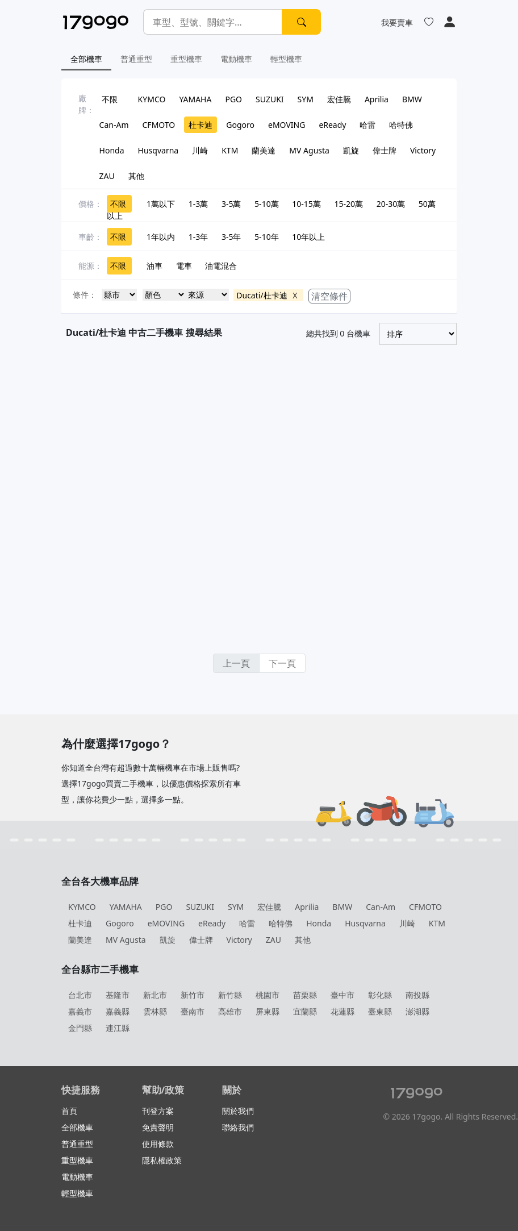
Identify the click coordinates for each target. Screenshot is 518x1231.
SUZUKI (270, 99)
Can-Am (114, 124)
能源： (90, 265)
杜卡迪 (200, 124)
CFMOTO (159, 124)
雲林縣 (155, 1011)
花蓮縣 (342, 1011)
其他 (136, 175)
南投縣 (417, 994)
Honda (111, 150)
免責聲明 (158, 1127)
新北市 (155, 994)
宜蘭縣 (305, 1011)
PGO (233, 99)
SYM (306, 99)
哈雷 (367, 124)
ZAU (107, 175)
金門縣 (80, 1027)
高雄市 (230, 1011)
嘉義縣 (118, 1011)
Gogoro (240, 124)
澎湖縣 (417, 1011)
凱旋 (351, 150)
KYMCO (152, 99)
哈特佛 (401, 124)
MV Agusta (309, 150)
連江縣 (118, 1027)
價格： (90, 203)
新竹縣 (230, 994)
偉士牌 (384, 150)
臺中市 (342, 994)
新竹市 (192, 994)
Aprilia (377, 99)
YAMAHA (195, 99)
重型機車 (186, 58)
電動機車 (236, 58)
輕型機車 (286, 58)
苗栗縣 (305, 994)
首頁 (69, 1110)
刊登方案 (158, 1110)
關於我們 (238, 1110)
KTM (230, 150)
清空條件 (329, 296)
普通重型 (136, 58)
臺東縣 (380, 1011)
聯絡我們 (238, 1127)
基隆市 (118, 994)
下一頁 (282, 663)
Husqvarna (158, 150)
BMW (412, 99)
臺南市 (192, 1011)
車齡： (90, 236)
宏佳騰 (339, 99)
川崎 (200, 150)
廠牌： (86, 104)
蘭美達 (263, 150)
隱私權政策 (162, 1160)
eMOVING (286, 124)
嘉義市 (80, 1011)
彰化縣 (380, 994)
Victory (423, 150)
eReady (332, 124)
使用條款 (158, 1143)
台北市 (80, 994)
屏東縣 (267, 1011)
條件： (85, 294)
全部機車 (86, 58)
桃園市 (267, 994)
